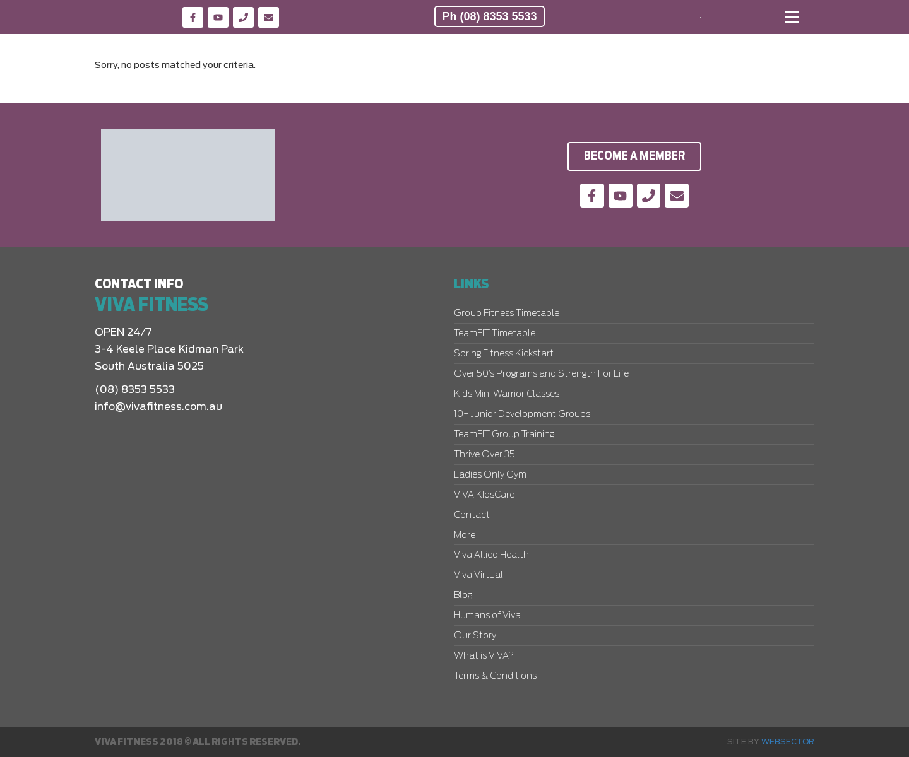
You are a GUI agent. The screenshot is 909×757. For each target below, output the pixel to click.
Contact (472, 515)
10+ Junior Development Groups (522, 414)
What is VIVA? (484, 656)
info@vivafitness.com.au (158, 407)
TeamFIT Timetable (494, 333)
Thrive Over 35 (484, 454)
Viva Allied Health (491, 555)
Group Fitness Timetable (506, 313)
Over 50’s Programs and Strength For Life (541, 374)
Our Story (475, 635)
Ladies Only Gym (490, 475)
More (464, 535)
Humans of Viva (487, 615)
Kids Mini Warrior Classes (506, 394)
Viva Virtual (478, 575)
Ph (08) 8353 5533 (489, 16)
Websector (787, 742)
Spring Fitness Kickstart (504, 353)
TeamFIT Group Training (504, 434)
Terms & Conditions (495, 676)
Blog (463, 595)
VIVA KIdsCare (484, 495)
